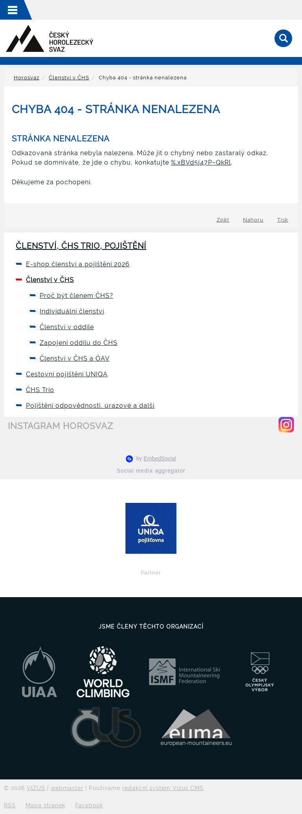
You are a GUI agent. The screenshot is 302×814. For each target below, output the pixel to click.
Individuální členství (72, 311)
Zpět (223, 220)
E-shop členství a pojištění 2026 (78, 264)
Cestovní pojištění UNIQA (67, 374)
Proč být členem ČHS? (76, 295)
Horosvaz (26, 78)
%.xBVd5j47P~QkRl (201, 162)
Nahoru (253, 220)
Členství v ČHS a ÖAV (75, 358)
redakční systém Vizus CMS (163, 788)
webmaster (67, 788)
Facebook (89, 805)
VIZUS (36, 788)
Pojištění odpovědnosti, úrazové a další (90, 405)
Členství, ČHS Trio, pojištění (81, 246)
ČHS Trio (40, 390)
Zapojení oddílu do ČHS (79, 342)
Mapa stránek (45, 805)
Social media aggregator (151, 471)
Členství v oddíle (67, 327)
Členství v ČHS (69, 78)
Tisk (282, 220)
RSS (10, 805)
